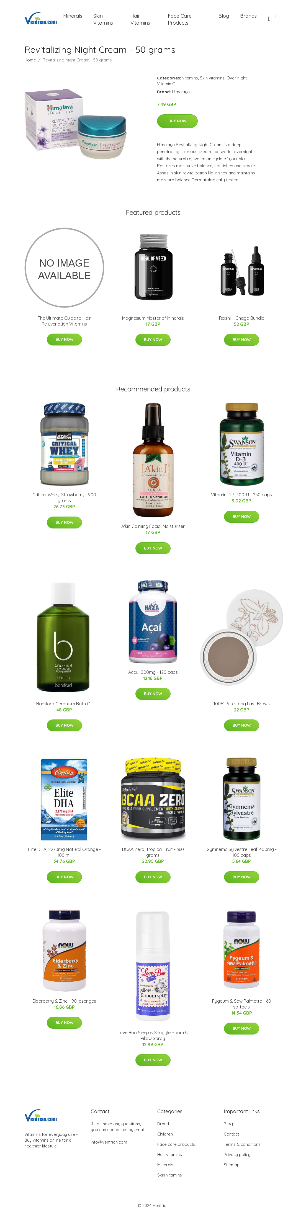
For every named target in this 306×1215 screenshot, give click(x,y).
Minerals (72, 16)
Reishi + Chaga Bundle (241, 318)
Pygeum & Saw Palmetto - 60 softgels (241, 1004)
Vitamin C (166, 83)
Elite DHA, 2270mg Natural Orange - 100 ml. (64, 852)
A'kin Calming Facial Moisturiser (153, 526)
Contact (231, 1134)
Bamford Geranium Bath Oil (64, 703)
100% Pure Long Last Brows (242, 703)
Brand (163, 1123)
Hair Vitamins (140, 19)
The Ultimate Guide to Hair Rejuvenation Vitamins (64, 321)
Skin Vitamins (103, 19)
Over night (237, 78)
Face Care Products (180, 19)
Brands (248, 16)
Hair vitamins (169, 1154)
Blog (223, 16)
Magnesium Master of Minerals (153, 318)
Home (30, 60)
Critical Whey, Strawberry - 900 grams (64, 497)
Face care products (176, 1144)
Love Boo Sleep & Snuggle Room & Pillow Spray (153, 1035)
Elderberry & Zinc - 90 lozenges (64, 1001)
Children (165, 1134)
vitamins (190, 78)
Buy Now (177, 120)
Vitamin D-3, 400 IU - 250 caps (241, 494)
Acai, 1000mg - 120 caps (153, 672)
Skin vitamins (212, 78)
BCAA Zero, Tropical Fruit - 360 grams (153, 852)
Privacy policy (237, 1154)
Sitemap (232, 1164)
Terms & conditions (242, 1144)
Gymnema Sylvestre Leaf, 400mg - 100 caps (242, 852)
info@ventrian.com (109, 1142)
